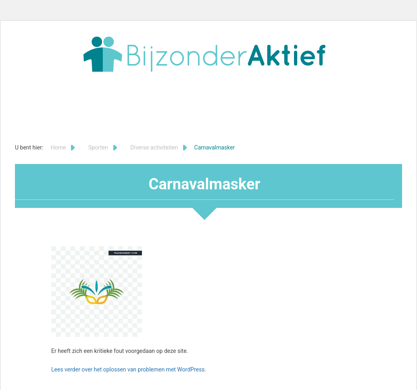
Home (58, 147)
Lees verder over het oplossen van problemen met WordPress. (128, 369)
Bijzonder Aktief (204, 54)
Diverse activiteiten (154, 147)
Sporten (98, 147)
